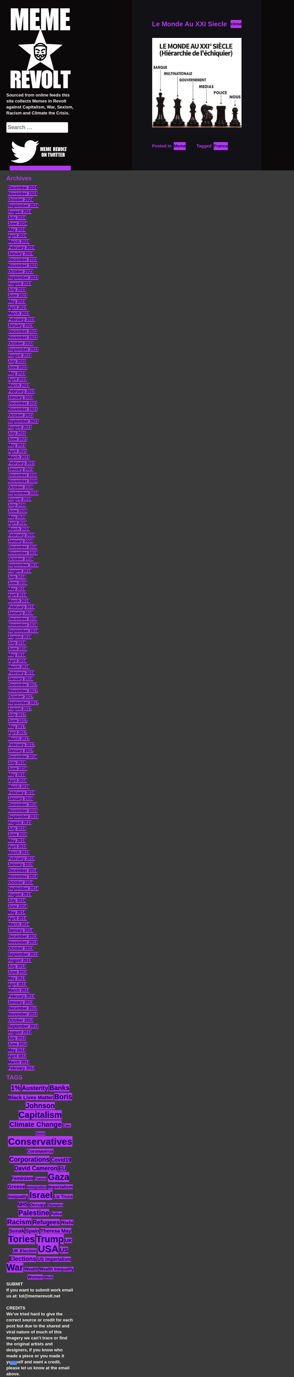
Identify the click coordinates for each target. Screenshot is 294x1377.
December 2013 (22, 936)
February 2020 (21, 535)
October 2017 (20, 696)
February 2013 (21, 996)
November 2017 (23, 690)
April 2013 (17, 984)
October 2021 (20, 415)
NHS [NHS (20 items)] (22, 1204)
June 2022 (17, 367)
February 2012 (21, 1068)
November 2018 (23, 625)
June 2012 (17, 1044)
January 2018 (20, 679)
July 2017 (17, 714)
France (221, 145)
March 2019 (19, 601)
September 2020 (23, 493)
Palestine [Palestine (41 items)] (33, 1213)
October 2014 (20, 882)
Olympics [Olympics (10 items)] (55, 1205)
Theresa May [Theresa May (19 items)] (56, 1231)
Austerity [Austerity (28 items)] (35, 1087)
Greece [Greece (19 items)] (16, 1186)
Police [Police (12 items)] (56, 1214)
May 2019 (17, 589)
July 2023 (17, 289)
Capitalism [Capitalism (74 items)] (40, 1114)
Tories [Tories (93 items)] (21, 1239)
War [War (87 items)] (15, 1268)
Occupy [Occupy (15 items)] (38, 1204)
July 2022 (17, 361)
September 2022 (23, 349)
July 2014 (17, 900)
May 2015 (17, 840)
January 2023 (20, 325)
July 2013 (17, 966)
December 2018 (22, 619)
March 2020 (19, 529)
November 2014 (23, 876)
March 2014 (19, 924)
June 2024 (17, 223)
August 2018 (20, 637)
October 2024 (20, 199)
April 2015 (17, 846)
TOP (13, 1363)
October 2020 (20, 487)
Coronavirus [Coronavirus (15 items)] (40, 1151)
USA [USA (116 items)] (48, 1248)
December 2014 (22, 870)
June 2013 (17, 972)
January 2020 (20, 541)
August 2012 (20, 1032)
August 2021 (20, 427)
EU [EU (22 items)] (62, 1168)
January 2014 (20, 930)
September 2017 (23, 702)
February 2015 (21, 858)
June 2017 (17, 720)
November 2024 (23, 193)
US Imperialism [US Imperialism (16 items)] (54, 1259)
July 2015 (17, 828)
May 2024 (17, 229)
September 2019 (23, 565)
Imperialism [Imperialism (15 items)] (60, 1186)
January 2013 (20, 1002)
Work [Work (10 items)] (48, 1277)
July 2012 (17, 1038)
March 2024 (19, 241)
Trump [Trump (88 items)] (50, 1239)
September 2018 (23, 631)
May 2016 (17, 774)
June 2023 (17, 295)
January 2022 (20, 397)
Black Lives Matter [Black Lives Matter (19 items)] (30, 1097)
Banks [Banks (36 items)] (59, 1087)
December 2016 (22, 756)
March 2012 (19, 1062)
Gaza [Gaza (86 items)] (58, 1177)
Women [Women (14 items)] (35, 1277)
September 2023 (23, 277)
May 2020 (17, 517)
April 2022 (17, 379)
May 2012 (17, 1050)
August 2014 (20, 894)
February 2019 (21, 607)
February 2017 (21, 744)
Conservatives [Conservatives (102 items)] (40, 1141)
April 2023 (17, 307)
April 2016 (17, 780)
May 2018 (17, 655)
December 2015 (22, 804)
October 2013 (20, 948)
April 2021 (17, 451)
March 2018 (19, 667)
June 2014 (17, 906)
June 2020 (17, 511)
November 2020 (23, 481)
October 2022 (20, 343)
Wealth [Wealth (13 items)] (31, 1269)
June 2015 (17, 834)
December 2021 (22, 403)
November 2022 (23, 337)
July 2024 (17, 217)
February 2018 (21, 673)
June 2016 (17, 768)
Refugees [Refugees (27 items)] (46, 1222)
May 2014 (17, 912)
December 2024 (22, 187)
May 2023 (17, 301)
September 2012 (23, 1026)
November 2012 (23, 1014)
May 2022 (17, 373)
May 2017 (17, 726)
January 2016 (20, 798)
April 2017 (17, 732)
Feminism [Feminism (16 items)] (22, 1178)
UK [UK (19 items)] (68, 1240)
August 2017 (20, 708)
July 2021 (17, 433)
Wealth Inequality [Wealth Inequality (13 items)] (56, 1269)
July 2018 (17, 643)
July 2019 (17, 577)
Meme (180, 145)
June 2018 (17, 649)
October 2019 (20, 559)
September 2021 (23, 421)
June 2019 (17, 583)
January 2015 (20, 864)
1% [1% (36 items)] (16, 1087)
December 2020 (22, 475)
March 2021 (19, 457)
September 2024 (23, 205)
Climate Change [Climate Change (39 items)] (35, 1124)
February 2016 (21, 792)
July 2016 (17, 762)
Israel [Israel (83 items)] (40, 1195)
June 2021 (17, 439)
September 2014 (23, 888)
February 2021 (21, 463)
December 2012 (22, 1008)
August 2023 (20, 283)
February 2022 (21, 391)
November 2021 (23, 409)
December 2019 (22, 547)
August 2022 (20, 355)
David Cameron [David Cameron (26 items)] (35, 1168)
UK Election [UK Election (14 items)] (24, 1250)
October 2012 (20, 1020)
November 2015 (23, 810)
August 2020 (20, 499)
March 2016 (19, 786)
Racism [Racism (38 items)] (19, 1222)
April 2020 (17, 523)
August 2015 (20, 822)
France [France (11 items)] (40, 1179)
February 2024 (21, 247)
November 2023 (23, 265)
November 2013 (23, 942)
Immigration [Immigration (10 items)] (36, 1187)
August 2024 (20, 211)
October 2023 (20, 271)
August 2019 (20, 571)
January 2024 (20, 253)
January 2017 (20, 750)
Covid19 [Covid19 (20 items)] (61, 1160)
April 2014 (17, 918)
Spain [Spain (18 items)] (32, 1231)
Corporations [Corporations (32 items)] (29, 1159)
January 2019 (20, 613)
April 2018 (17, 661)
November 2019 (23, 553)
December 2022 (22, 331)
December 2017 (22, 685)
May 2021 (17, 445)
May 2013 (17, 978)
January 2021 (20, 469)
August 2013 (20, 960)
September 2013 (23, 954)
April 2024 (17, 235)
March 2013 (19, 990)
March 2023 (19, 313)
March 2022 (19, 385)
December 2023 (22, 259)
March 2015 (19, 852)
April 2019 (17, 595)
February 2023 (21, 319)
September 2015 (23, 816)
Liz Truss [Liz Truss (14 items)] (63, 1196)
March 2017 (19, 738)
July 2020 (17, 505)
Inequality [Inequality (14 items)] (18, 1196)
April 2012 (17, 1056)
